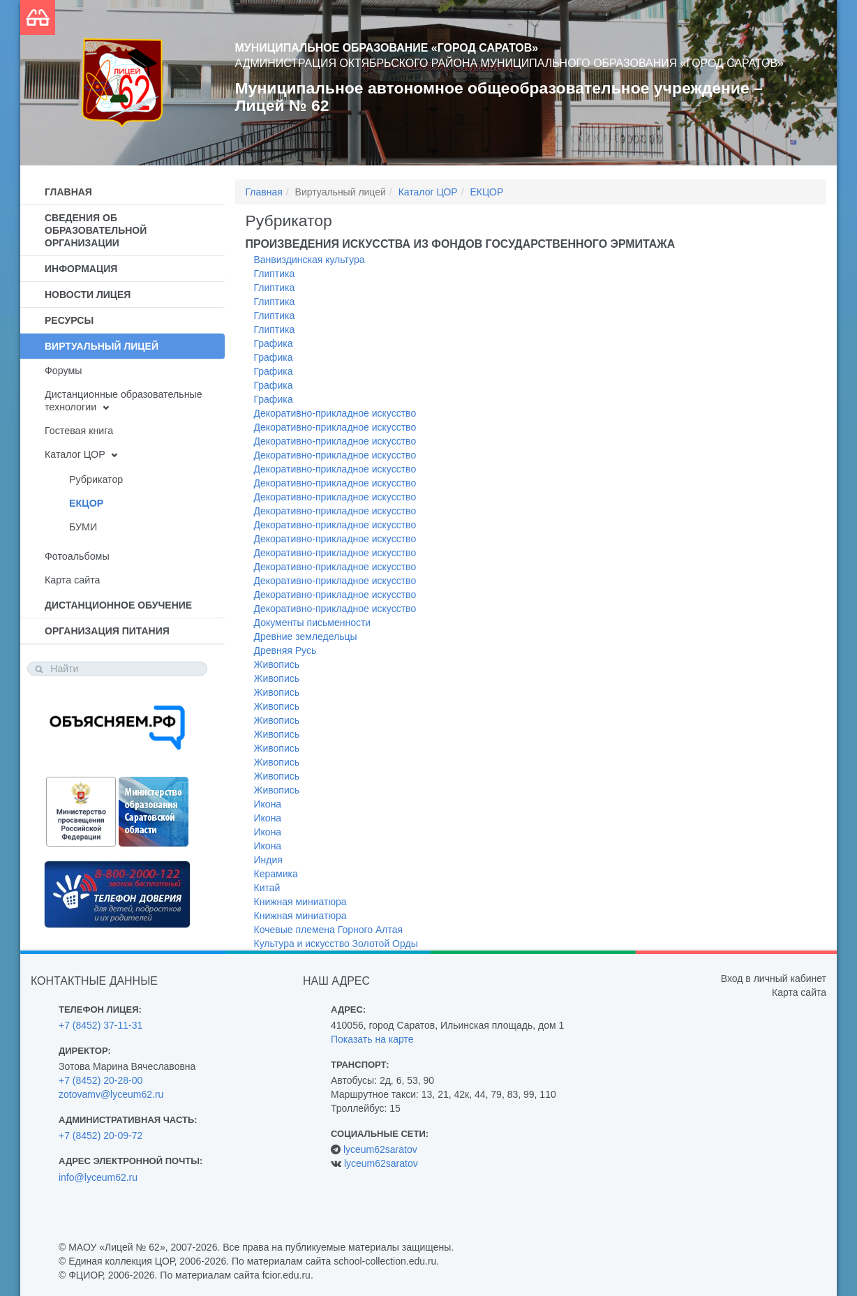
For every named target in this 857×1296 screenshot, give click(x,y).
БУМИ (83, 526)
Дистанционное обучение (118, 605)
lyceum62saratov (380, 1149)
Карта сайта (72, 580)
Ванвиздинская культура (309, 259)
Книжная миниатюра (300, 901)
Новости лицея (88, 294)
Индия (268, 859)
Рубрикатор (96, 479)
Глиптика (274, 273)
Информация (81, 268)
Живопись (277, 664)
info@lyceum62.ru (98, 1177)
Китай (267, 887)
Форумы (63, 370)
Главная (68, 192)
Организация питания (107, 630)
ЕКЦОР (86, 503)
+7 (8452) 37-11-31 (100, 1025)
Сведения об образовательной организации (96, 230)
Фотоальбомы (77, 556)
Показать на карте (372, 1039)
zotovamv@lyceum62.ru (111, 1094)
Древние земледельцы (305, 636)
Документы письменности (312, 622)
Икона (268, 804)
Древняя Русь (285, 650)
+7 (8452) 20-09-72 (100, 1135)
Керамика (276, 873)
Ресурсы (69, 320)
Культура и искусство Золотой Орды (336, 943)
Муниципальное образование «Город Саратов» (387, 48)
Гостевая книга (79, 430)
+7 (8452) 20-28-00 (100, 1080)
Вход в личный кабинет (773, 978)
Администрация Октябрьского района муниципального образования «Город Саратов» (509, 63)
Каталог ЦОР (75, 454)
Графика (273, 343)
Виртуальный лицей (101, 346)
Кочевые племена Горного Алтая (328, 929)
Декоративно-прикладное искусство (335, 413)
